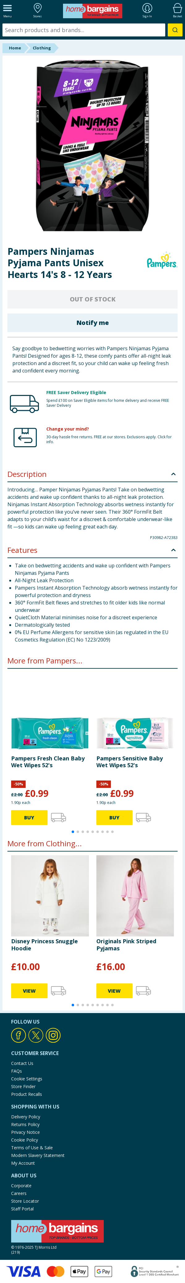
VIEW (29, 990)
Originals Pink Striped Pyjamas (126, 944)
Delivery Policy (25, 1117)
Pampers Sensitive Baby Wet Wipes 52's (129, 762)
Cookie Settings (26, 1079)
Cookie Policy (24, 1140)
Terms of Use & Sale (32, 1147)
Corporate (21, 1185)
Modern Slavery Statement (38, 1155)
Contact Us (22, 1063)
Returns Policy (25, 1124)
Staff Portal (22, 1209)
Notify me (92, 322)
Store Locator (25, 1201)
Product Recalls (26, 1094)
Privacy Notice (25, 1132)
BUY (29, 817)
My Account (23, 1163)
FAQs (16, 1071)
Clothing (42, 48)
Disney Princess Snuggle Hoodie (44, 944)
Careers (19, 1193)
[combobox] (92, 29)
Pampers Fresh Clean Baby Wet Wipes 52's (48, 762)
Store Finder (23, 1086)
